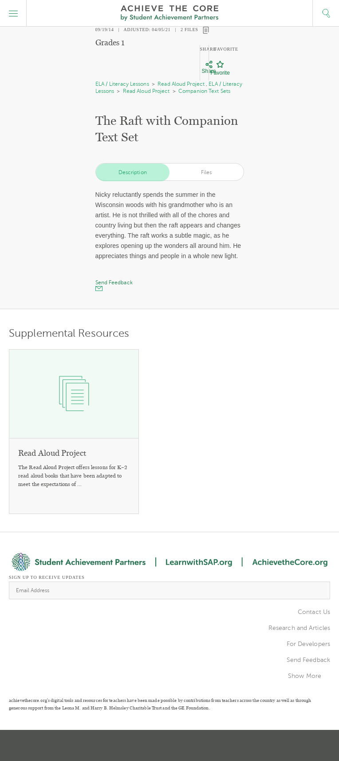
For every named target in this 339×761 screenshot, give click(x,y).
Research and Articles (299, 628)
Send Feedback (308, 660)
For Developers (308, 644)
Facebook (201, 745)
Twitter (138, 745)
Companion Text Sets (204, 91)
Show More (304, 676)
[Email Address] (169, 590)
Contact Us (314, 612)
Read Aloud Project (181, 84)
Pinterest (170, 745)
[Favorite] (220, 68)
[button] (13, 13)
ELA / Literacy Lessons (122, 84)
